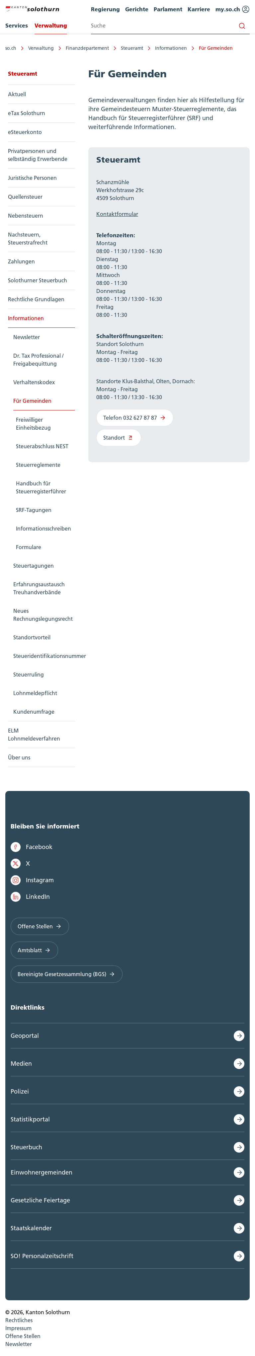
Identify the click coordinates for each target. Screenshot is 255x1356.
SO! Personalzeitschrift (42, 1256)
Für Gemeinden (216, 48)
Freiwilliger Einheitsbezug (33, 423)
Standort (118, 437)
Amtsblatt (34, 950)
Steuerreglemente (38, 465)
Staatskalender (31, 1228)
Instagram (32, 880)
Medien (21, 1063)
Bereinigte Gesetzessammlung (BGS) (67, 974)
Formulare (28, 547)
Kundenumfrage (33, 711)
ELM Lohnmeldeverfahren (34, 734)
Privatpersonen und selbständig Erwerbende (37, 155)
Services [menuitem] (16, 25)
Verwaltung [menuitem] (51, 25)
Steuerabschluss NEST (42, 446)
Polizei (20, 1091)
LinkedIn (30, 897)
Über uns (19, 757)
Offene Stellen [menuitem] (23, 1336)
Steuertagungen (33, 565)
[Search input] (170, 25)
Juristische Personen (32, 178)
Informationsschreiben (43, 528)
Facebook (31, 847)
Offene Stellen (40, 926)
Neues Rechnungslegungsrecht (43, 614)
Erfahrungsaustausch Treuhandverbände (39, 588)
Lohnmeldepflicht (35, 693)
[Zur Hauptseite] (32, 8)
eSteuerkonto (25, 132)
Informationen (171, 48)
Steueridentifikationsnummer (44, 656)
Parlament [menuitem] (168, 9)
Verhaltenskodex (34, 382)
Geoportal (25, 1035)
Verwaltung (41, 48)
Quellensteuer (25, 196)
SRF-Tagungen (33, 510)
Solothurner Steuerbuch (37, 280)
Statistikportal (30, 1119)
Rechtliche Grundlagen (36, 299)
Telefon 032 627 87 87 (134, 417)
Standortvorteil (31, 637)
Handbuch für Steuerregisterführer (41, 487)
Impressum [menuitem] (18, 1328)
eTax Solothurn (26, 113)
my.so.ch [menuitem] (232, 9)
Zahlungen (21, 261)
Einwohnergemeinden (41, 1172)
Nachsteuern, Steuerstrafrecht (27, 238)
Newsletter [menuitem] (18, 1344)
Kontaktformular (117, 214)
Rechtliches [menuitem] (19, 1320)
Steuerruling (28, 674)
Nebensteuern (25, 215)
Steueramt (132, 48)
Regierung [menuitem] (105, 9)
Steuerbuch (26, 1147)
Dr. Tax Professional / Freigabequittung (38, 359)
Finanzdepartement (87, 48)
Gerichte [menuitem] (136, 9)
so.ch (10, 48)
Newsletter (26, 337)
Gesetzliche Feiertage (40, 1200)
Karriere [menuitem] (199, 9)
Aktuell (17, 94)
